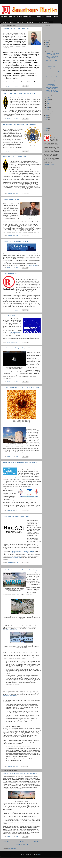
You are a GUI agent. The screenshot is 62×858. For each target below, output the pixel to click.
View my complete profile (49, 164)
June (48, 103)
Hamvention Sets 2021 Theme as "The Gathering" (17, 241)
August (48, 99)
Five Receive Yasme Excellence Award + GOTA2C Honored (20, 462)
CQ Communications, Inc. (45, 22)
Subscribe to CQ (20, 22)
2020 (46, 50)
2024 (46, 42)
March (48, 109)
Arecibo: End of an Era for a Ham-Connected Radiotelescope (20, 570)
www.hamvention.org (33, 265)
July (48, 101)
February (49, 111)
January (48, 113)
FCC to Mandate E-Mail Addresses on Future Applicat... (51, 62)
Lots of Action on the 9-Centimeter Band (14, 156)
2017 (46, 119)
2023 (46, 44)
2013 (46, 126)
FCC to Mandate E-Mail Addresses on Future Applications (19, 124)
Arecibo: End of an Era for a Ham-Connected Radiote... (52, 91)
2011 (46, 130)
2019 (46, 115)
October (48, 95)
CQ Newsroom (55, 135)
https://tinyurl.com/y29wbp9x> (10, 695)
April (48, 107)
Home (22, 841)
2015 (46, 123)
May (48, 105)
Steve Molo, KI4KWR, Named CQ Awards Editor (16, 28)
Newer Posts (6, 841)
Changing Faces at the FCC (11, 199)
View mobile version (22, 844)
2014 (46, 125)
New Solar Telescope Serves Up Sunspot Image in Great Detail (21, 387)
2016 (46, 121)
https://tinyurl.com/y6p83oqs (10, 629)
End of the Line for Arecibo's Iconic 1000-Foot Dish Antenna (20, 773)
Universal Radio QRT (9, 316)
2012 (46, 128)
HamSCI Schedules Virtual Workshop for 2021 (16, 516)
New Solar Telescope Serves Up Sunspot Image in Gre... (52, 80)
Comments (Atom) (12, 848)
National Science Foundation (17, 553)
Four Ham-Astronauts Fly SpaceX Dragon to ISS (16, 348)
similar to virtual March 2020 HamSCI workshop (23, 551)
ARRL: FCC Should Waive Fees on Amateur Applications (19, 93)
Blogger (38, 854)
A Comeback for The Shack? (11, 273)
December (49, 51)
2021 (46, 48)
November (49, 93)
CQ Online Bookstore (32, 22)
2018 (46, 117)
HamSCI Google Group (15, 557)
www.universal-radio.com (14, 332)
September (49, 97)
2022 (46, 46)
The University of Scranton (33, 553)
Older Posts (37, 841)
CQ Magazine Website (8, 22)
